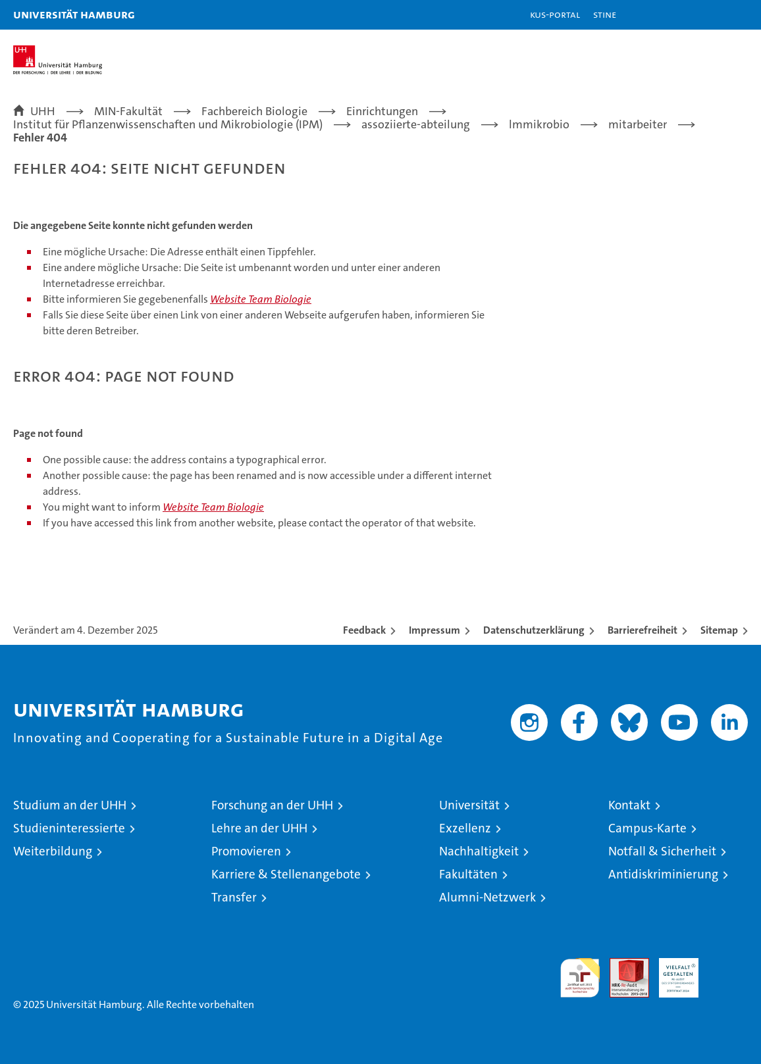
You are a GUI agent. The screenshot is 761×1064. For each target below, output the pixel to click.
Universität (469, 805)
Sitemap (719, 630)
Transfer (234, 897)
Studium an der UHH (69, 805)
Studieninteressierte (69, 828)
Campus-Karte (647, 828)
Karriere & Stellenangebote (286, 874)
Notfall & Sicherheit (662, 851)
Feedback (364, 630)
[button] (709, 15)
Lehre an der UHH (259, 828)
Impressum (434, 630)
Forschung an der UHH (272, 805)
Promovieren (246, 851)
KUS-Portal (555, 14)
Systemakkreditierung (728, 965)
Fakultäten (468, 874)
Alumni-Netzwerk (487, 897)
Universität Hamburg (74, 14)
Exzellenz (465, 828)
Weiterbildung (52, 851)
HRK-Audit (671, 972)
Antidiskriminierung (663, 874)
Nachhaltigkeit (479, 851)
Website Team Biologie (260, 299)
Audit (622, 965)
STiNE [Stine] (604, 14)
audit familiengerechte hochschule (580, 978)
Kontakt (629, 805)
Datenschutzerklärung (534, 630)
